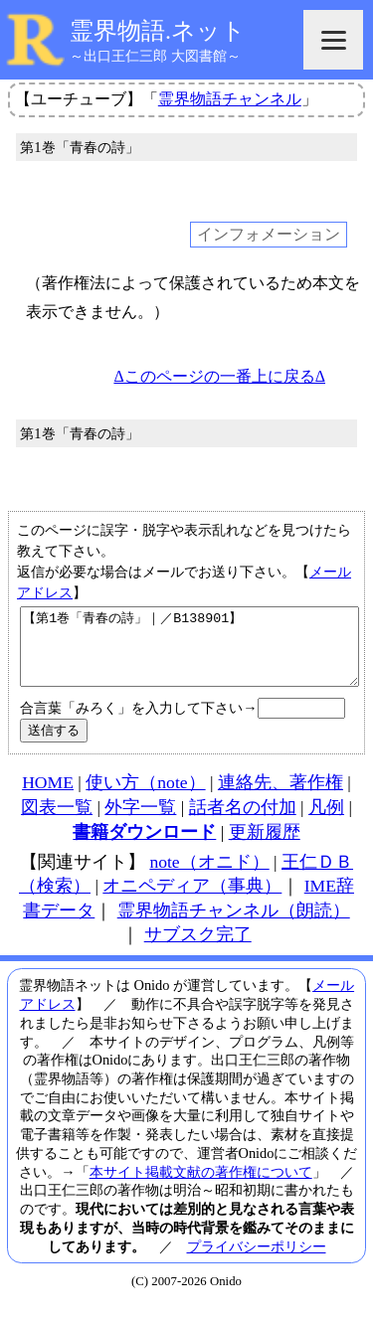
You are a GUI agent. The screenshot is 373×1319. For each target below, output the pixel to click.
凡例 (326, 822)
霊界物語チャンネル (229, 98)
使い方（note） (145, 797)
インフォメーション (268, 234)
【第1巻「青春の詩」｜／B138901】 (189, 654)
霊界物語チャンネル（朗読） (233, 925)
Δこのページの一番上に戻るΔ (219, 376)
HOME (48, 797)
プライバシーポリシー (256, 1261)
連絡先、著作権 (280, 797)
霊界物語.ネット (158, 31)
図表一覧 (57, 822)
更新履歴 (264, 847)
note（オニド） (209, 877)
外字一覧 (140, 822)
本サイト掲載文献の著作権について (201, 1187)
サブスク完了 (198, 949)
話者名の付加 (242, 822)
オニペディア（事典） (191, 900)
